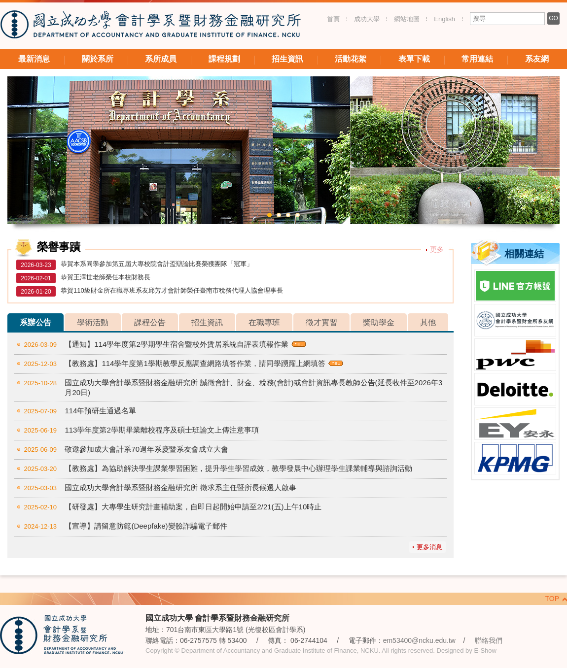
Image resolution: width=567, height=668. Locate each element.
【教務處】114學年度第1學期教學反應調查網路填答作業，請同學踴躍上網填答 (195, 363)
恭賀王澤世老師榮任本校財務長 (105, 277)
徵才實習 (321, 322)
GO (553, 18)
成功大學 (367, 19)
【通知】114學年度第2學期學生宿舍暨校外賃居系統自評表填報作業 (176, 344)
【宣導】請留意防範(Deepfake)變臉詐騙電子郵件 (146, 526)
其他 (428, 322)
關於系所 (97, 59)
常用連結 (477, 59)
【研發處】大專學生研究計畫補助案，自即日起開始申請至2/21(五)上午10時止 (193, 506)
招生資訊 (287, 59)
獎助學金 (378, 322)
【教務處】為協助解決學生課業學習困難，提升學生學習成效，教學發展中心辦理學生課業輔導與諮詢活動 (238, 468)
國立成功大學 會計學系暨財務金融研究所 (150, 25)
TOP (552, 598)
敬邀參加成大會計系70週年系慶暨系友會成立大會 (146, 449)
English (444, 19)
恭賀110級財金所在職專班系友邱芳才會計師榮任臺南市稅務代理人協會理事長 (172, 290)
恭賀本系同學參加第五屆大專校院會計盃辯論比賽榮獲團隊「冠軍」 (157, 263)
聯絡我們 (488, 640)
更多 (437, 249)
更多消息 (429, 547)
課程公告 (150, 322)
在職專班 (264, 322)
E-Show (485, 650)
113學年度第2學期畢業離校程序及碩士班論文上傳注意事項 (161, 430)
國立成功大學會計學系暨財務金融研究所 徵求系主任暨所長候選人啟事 (180, 487)
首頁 (333, 19)
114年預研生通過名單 (100, 410)
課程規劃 (224, 59)
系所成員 (161, 59)
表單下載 (414, 59)
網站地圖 (407, 19)
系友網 (537, 59)
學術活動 (92, 322)
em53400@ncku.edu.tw (419, 640)
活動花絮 (350, 59)
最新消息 (34, 59)
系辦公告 (35, 322)
